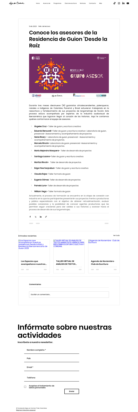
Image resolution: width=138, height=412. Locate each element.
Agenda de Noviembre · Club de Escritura (103, 262)
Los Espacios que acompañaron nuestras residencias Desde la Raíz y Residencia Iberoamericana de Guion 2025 (34, 263)
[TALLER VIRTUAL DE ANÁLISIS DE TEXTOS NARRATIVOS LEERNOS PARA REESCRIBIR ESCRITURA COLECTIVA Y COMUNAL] (69, 248)
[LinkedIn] (123, 3)
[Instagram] (119, 3)
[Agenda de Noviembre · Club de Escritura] (104, 248)
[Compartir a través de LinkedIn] (41, 217)
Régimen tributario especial (25, 410)
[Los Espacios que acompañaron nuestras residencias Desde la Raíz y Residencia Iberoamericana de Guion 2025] (34, 248)
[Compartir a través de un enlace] (46, 217)
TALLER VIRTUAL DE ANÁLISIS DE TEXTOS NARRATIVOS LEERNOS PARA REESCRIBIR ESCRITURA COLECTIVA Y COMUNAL (67, 263)
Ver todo (116, 235)
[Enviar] (71, 391)
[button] (31, 126)
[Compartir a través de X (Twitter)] (35, 217)
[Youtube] (127, 3)
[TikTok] (114, 3)
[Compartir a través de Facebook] (30, 217)
